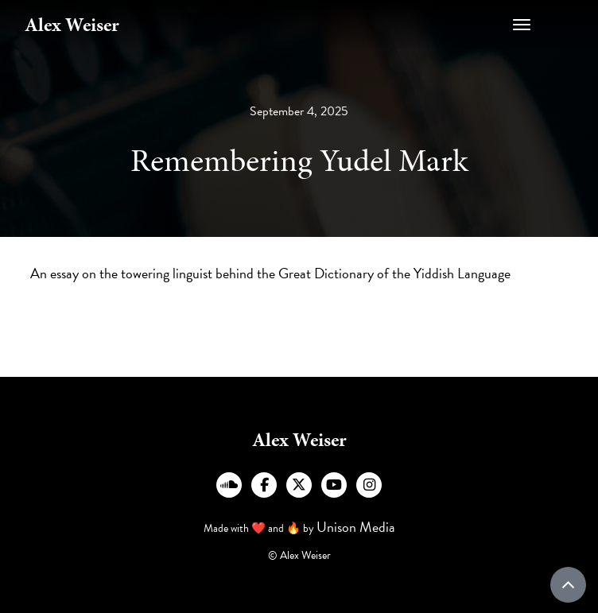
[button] (546, 24)
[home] (72, 25)
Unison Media (355, 526)
